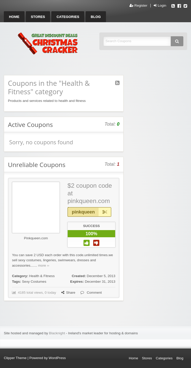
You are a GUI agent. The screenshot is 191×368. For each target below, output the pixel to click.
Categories (67, 17)
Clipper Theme (15, 358)
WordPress (57, 358)
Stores (38, 17)
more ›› (43, 265)
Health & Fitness (42, 276)
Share (68, 292)
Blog (96, 17)
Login (160, 5)
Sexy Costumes (34, 281)
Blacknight (57, 333)
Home (14, 17)
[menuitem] (14, 16)
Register (138, 5)
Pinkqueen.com (36, 238)
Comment (91, 292)
